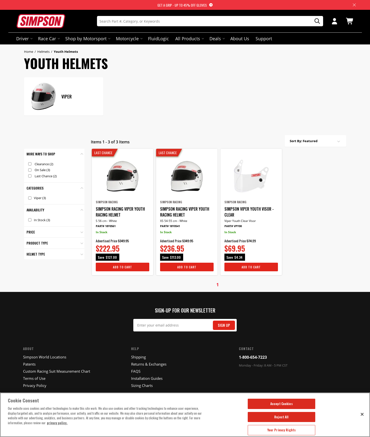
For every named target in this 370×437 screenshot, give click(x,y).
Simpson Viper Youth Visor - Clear (249, 212)
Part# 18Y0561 (106, 226)
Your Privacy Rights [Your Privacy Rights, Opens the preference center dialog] (281, 429)
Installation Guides (147, 378)
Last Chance (46, 176)
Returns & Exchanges (148, 364)
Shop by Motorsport (87, 38)
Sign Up (224, 325)
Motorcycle (129, 38)
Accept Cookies (281, 403)
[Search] (210, 21)
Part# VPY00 (233, 226)
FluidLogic (158, 38)
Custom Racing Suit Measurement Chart (56, 371)
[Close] (362, 414)
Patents (29, 364)
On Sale (42, 170)
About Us (239, 38)
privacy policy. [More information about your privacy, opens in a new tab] (57, 422)
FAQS (135, 371)
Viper (40, 198)
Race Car (48, 38)
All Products (189, 38)
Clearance (44, 164)
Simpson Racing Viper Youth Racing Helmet (120, 212)
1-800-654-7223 (253, 357)
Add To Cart (122, 267)
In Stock (42, 220)
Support (264, 38)
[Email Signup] (185, 325)
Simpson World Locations (44, 357)
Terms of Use (34, 378)
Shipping (138, 357)
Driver (24, 38)
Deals (216, 38)
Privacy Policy (34, 385)
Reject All (281, 416)
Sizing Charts (142, 385)
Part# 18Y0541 (170, 226)
